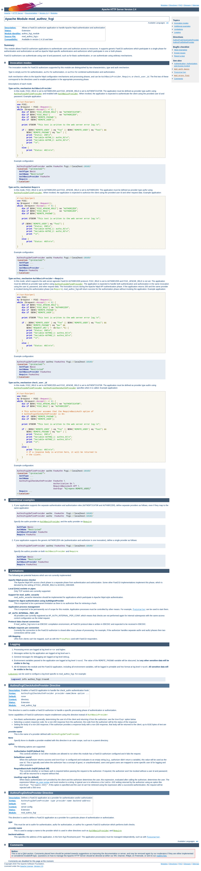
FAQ (180, 5)
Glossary (187, 5)
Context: (13, 699)
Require (87, 522)
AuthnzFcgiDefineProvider (183, 42)
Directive (55, 685)
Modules (164, 5)
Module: (13, 705)
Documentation (31, 13)
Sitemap (195, 5)
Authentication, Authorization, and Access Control (186, 64)
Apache (7, 13)
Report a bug (179, 56)
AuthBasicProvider (68, 94)
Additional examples (182, 26)
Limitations (178, 29)
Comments (178, 79)
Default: (12, 696)
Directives (173, 5)
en (167, 23)
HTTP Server (17, 13)
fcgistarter (180, 72)
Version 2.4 (44, 13)
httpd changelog (180, 50)
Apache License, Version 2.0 (31, 866)
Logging (177, 32)
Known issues (179, 53)
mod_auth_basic (181, 69)
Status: (8, 30)
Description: (10, 28)
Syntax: (12, 693)
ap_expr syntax (42, 782)
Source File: (10, 36)
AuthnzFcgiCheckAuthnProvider (186, 40)
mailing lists (162, 856)
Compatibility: (11, 39)
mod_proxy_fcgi (181, 76)
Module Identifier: (13, 33)
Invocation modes (181, 23)
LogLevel (13, 674)
